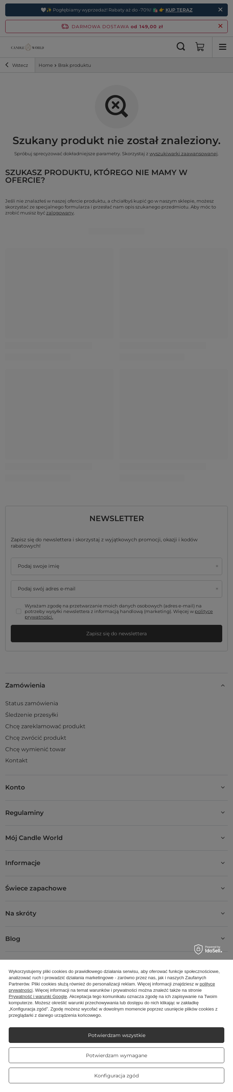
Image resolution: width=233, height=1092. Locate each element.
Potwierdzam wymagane (116, 1055)
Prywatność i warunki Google (38, 996)
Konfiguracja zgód (116, 1076)
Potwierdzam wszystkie (116, 1035)
